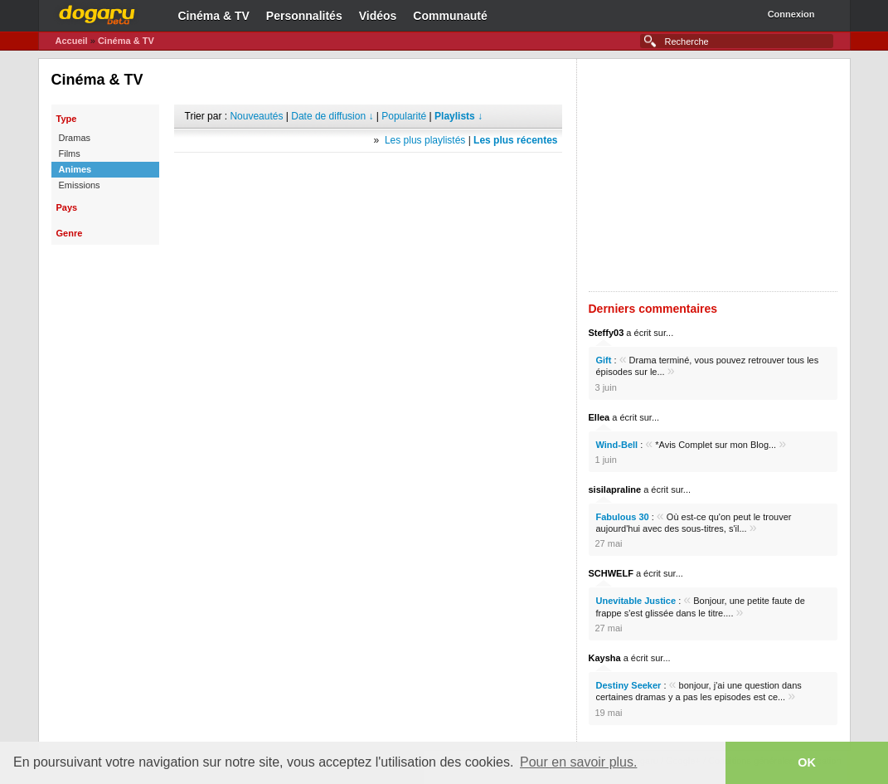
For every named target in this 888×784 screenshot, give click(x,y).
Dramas (75, 138)
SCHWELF (611, 573)
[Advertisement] (368, 177)
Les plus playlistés (425, 140)
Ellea (599, 417)
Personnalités (304, 15)
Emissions (79, 185)
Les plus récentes (515, 140)
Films (69, 153)
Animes (75, 169)
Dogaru (97, 12)
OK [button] (807, 762)
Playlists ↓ (458, 116)
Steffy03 (606, 333)
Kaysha (605, 658)
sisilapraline (615, 489)
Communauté (450, 15)
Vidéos (378, 15)
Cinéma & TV (214, 15)
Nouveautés (256, 116)
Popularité (403, 116)
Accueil (72, 41)
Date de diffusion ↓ (332, 116)
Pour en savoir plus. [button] (578, 762)
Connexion (791, 14)
